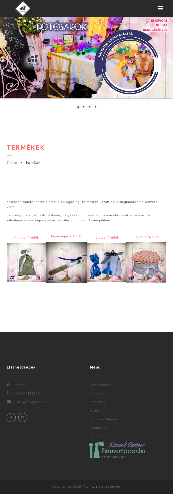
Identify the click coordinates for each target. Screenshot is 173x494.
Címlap (12, 162)
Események (98, 428)
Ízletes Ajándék (107, 237)
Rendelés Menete (103, 419)
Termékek (97, 393)
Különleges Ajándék (66, 236)
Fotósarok (97, 402)
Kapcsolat (97, 436)
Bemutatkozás (100, 385)
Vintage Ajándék (26, 237)
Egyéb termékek (146, 237)
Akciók (95, 410)
